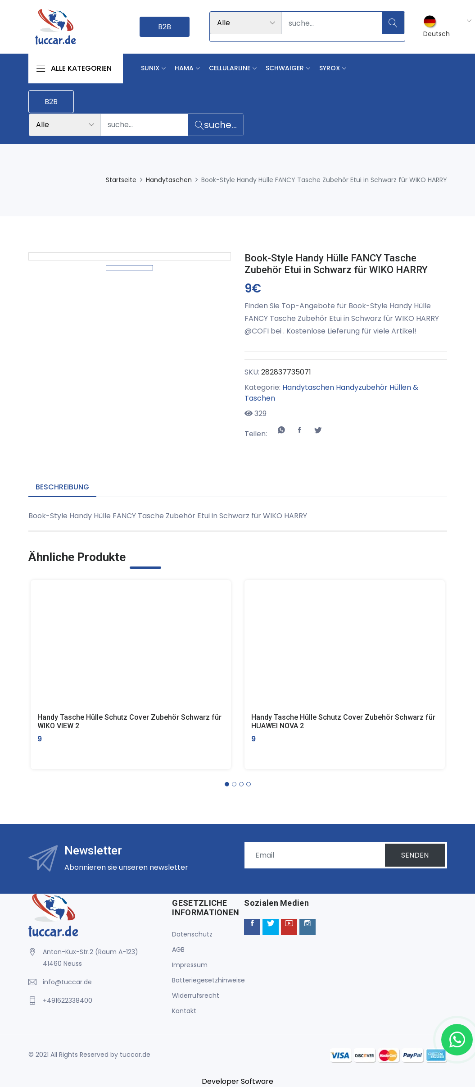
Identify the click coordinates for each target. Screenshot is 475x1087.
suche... (216, 125)
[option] (129, 360)
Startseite (121, 179)
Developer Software (237, 1081)
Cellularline (229, 68)
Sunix (150, 68)
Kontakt (184, 1010)
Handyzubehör (362, 387)
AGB (178, 949)
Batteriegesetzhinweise (208, 980)
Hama (184, 68)
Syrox (329, 68)
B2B (164, 27)
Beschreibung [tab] (62, 487)
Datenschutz (192, 934)
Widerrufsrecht (195, 995)
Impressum (190, 964)
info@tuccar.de (67, 982)
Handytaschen (169, 179)
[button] (227, 784)
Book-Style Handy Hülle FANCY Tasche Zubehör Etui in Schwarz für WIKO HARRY (336, 263)
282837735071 (286, 372)
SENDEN (415, 855)
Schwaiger (285, 68)
